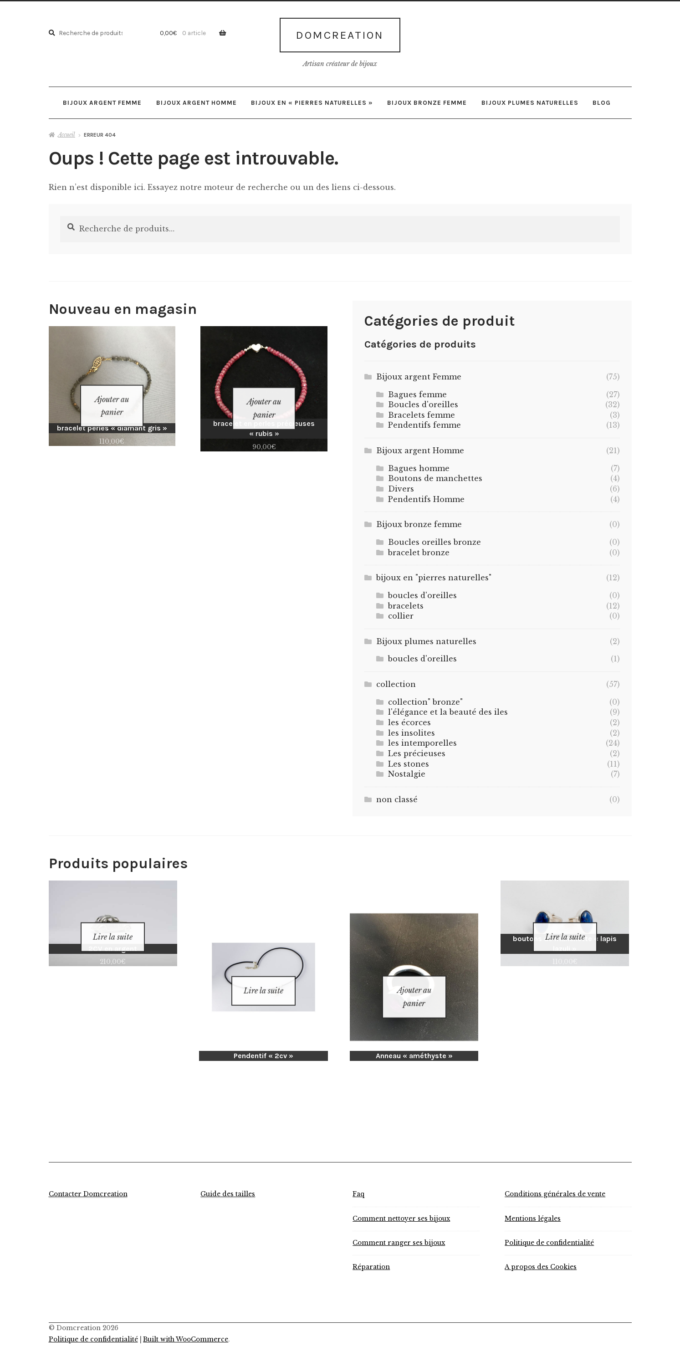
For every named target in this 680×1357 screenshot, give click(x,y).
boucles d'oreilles (422, 591)
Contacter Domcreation (88, 1179)
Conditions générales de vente (555, 1179)
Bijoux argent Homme (196, 98)
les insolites (411, 729)
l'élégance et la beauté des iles (448, 708)
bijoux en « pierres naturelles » (312, 98)
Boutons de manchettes (435, 475)
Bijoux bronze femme (427, 98)
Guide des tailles (227, 1179)
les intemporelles (422, 739)
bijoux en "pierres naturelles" (433, 574)
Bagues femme (417, 390)
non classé (397, 795)
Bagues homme (419, 464)
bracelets (406, 602)
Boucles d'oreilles (423, 401)
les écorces (409, 718)
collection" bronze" (425, 698)
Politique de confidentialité (549, 1227)
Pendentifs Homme (426, 495)
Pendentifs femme (424, 421)
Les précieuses (416, 749)
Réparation (371, 1251)
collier (401, 612)
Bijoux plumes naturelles (529, 98)
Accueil (66, 131)
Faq (358, 1179)
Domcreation (340, 33)
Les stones (408, 760)
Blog (602, 98)
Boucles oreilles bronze (434, 538)
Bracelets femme (421, 411)
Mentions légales (533, 1203)
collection (396, 680)
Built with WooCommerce (185, 1324)
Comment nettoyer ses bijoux (401, 1203)
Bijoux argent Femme (102, 98)
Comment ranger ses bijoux (399, 1227)
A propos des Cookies (541, 1251)
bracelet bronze (419, 548)
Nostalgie (406, 770)
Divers (401, 485)
